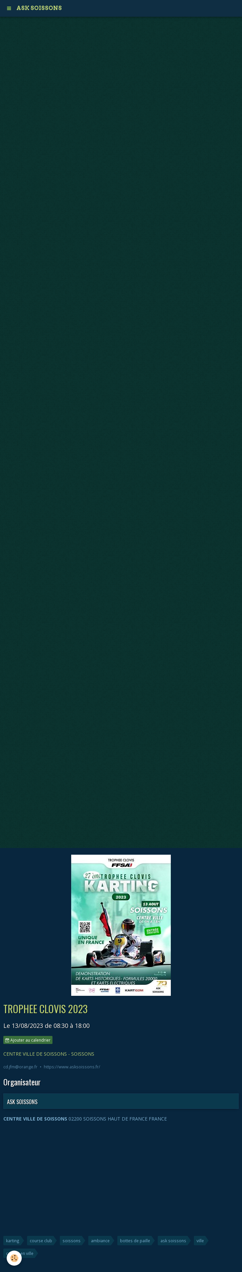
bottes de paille (135, 1240)
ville (200, 1240)
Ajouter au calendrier (27, 1040)
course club (41, 1240)
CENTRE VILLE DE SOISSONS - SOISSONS (48, 1054)
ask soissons (173, 1240)
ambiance (100, 1240)
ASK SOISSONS (22, 1101)
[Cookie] (14, 1258)
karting (12, 1240)
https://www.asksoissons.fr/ (72, 1067)
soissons (72, 1240)
